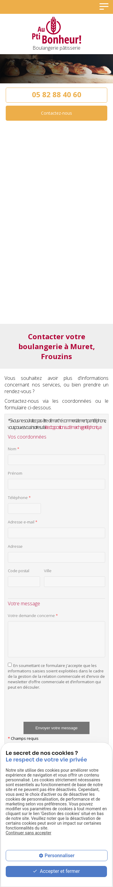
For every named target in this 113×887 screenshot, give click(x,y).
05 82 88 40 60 (56, 94)
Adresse (15, 546)
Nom (13, 448)
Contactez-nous (56, 113)
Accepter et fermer (56, 871)
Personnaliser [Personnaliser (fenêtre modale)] (59, 855)
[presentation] (53, 710)
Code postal (18, 570)
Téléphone (19, 497)
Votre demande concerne (33, 615)
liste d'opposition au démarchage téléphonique (73, 427)
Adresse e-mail (22, 522)
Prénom (15, 473)
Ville (48, 570)
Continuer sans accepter (28, 832)
